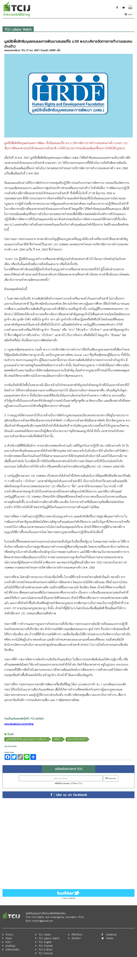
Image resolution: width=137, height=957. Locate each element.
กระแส (9, 938)
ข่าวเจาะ (9, 934)
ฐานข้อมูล (10, 946)
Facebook (111, 934)
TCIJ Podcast (46, 953)
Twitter (109, 938)
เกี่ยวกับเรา (77, 934)
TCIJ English (45, 942)
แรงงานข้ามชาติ (76, 739)
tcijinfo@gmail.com (42, 921)
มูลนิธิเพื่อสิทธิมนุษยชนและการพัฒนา (26, 739)
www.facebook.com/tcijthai (19, 724)
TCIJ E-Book (45, 949)
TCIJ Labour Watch (18, 29)
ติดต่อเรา (76, 938)
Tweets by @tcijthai (68, 898)
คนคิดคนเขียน (12, 949)
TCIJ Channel (46, 946)
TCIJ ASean (45, 934)
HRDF (57, 739)
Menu (128, 14)
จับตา (8, 942)
